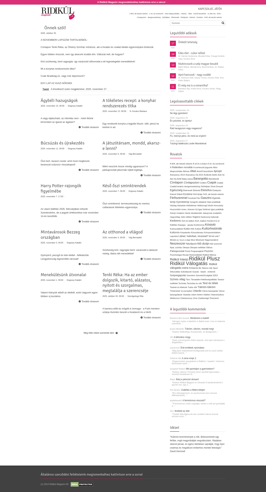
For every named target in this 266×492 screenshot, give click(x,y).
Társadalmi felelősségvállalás (204, 279)
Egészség (176, 190)
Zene (195, 298)
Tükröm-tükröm (206, 287)
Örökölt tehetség (187, 42)
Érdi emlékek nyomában (192, 347)
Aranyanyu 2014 (177, 175)
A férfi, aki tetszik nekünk (181, 164)
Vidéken (206, 295)
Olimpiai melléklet (197, 247)
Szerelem (191, 275)
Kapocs (197, 217)
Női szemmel (216, 244)
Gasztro (206, 198)
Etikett (180, 194)
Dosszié (219, 186)
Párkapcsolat (177, 251)
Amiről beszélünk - (200, 14)
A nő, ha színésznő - (156, 14)
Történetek (175, 291)
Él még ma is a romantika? (193, 85)
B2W (179, 179)
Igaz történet (204, 209)
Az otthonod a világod (123, 232)
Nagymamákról (211, 240)
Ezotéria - (200, 17)
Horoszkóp (218, 205)
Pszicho (208, 251)
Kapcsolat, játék (210, 9)
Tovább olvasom (90, 127)
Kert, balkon (201, 221)
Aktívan (186, 171)
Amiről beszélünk (205, 171)
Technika (182, 283)
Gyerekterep (182, 201)
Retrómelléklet (195, 255)
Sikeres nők (207, 268)
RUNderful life (195, 268)
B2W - (219, 14)
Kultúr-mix (189, 228)
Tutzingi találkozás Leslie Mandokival (188, 143)
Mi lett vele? (214, 236)
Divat (213, 186)
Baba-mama (187, 179)
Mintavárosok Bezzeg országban (60, 234)
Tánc (188, 279)
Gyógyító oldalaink (198, 202)
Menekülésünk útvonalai (63, 274)
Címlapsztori (191, 182)
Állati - (190, 14)
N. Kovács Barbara (138, 111)
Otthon (209, 247)
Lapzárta (174, 236)
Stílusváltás (175, 272)
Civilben (203, 183)
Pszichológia (176, 255)
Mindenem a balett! (199, 318)
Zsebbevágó (203, 298)
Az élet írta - (211, 14)
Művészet (200, 240)
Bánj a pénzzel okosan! (187, 379)
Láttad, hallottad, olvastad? (193, 236)
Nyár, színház (176, 247)
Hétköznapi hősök (205, 205)
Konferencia (199, 225)
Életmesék (187, 190)
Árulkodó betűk (210, 175)
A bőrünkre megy (182, 337)
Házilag (173, 205)
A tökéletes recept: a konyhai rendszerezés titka (129, 103)
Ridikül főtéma (209, 255)
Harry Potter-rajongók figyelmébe (61, 188)
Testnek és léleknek (178, 287)
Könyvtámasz (197, 232)
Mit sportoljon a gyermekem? (200, 369)
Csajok (211, 182)
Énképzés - (185, 17)
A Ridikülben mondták (181, 167)
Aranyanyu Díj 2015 (194, 175)
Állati (193, 171)
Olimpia (186, 247)
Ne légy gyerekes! (179, 113)
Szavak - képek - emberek (203, 272)
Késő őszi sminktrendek (124, 185)
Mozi (193, 240)
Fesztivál (192, 198)
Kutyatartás (185, 232)
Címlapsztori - (142, 17)
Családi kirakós (177, 186)
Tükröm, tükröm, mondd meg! (199, 329)
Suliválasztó (186, 272)
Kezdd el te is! (213, 221)
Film (198, 198)
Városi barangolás (210, 291)
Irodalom (180, 213)
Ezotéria (187, 194)
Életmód (196, 190)
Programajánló (197, 251)
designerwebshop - (155, 17)
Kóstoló (210, 224)
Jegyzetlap (175, 217)
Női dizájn (203, 243)
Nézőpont (191, 243)
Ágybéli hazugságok (59, 100)
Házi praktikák (213, 202)
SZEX (215, 275)
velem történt (197, 295)
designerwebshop (192, 186)
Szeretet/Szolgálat (204, 275)
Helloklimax (191, 205)
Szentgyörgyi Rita (135, 296)
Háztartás (181, 205)
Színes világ (177, 279)
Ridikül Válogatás (189, 263)
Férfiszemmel (178, 197)
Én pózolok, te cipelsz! (181, 120)
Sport (215, 268)
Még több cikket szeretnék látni (99, 333)
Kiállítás (173, 225)
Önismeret (214, 298)
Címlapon (177, 182)
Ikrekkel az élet (182, 411)
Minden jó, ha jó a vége (180, 240)
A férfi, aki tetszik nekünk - (139, 14)
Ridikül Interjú (179, 259)
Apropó (218, 171)
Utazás (197, 290)
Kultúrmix (175, 232)
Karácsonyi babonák (210, 217)
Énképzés (216, 190)
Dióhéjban (205, 186)
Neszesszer (177, 243)
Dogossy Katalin (75, 106)
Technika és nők (194, 283)
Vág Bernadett (135, 154)
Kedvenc (175, 220)
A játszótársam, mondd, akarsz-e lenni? (132, 145)
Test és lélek (210, 283)
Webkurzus (175, 298)
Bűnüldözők (214, 179)
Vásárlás (187, 295)
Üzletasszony (186, 298)
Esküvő (173, 194)
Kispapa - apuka (185, 225)
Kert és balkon (188, 221)
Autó (220, 175)
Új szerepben (186, 291)
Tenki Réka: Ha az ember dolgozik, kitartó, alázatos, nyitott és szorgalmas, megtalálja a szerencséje (127, 282)
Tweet (45, 89)
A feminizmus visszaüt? (194, 400)
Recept (185, 255)
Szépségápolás (178, 275)
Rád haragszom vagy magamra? (186, 128)
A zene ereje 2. (189, 358)
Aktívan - (184, 14)
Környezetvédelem (212, 232)
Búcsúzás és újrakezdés (62, 143)
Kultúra (198, 229)
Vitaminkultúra (217, 295)
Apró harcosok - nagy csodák (194, 74)
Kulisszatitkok (176, 229)
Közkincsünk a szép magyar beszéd (198, 63)
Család (220, 183)
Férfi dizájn (197, 194)
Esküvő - (193, 17)
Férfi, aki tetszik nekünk (213, 17)
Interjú (173, 213)
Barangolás (200, 178)
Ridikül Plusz (204, 258)
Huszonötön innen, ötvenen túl (184, 209)
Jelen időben (186, 217)
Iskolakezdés (196, 213)
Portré (187, 251)
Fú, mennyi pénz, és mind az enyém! (188, 136)
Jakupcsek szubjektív (212, 213)
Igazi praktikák (217, 209)
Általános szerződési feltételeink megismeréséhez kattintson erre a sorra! (92, 474)
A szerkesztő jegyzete (202, 167)
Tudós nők (192, 287)
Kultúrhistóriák (212, 228)
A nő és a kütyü (200, 164)
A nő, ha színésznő (215, 164)
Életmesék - (175, 17)
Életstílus (206, 190)
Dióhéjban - (166, 17)
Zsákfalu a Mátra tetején (193, 390)
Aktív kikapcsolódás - (172, 14)
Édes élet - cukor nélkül (191, 53)
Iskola (187, 213)
